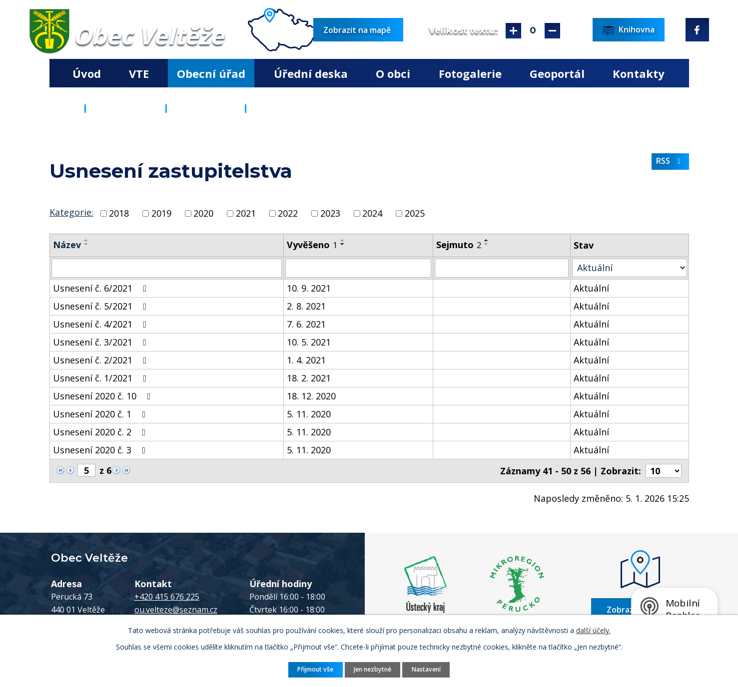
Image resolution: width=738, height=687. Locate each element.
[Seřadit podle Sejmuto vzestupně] (486, 240)
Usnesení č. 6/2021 (102, 288)
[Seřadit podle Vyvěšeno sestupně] (342, 244)
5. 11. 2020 (309, 414)
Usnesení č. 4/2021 (102, 324)
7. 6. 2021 (306, 324)
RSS (670, 160)
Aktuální (591, 288)
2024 (372, 213)
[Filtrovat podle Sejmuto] (502, 268)
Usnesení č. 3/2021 (102, 342)
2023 (330, 213)
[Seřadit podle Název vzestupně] (86, 240)
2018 (119, 213)
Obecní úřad (211, 73)
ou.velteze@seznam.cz (175, 609)
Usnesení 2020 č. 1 (101, 414)
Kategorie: (71, 212)
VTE (139, 73)
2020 (203, 213)
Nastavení (426, 669)
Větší (513, 30)
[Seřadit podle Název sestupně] (86, 244)
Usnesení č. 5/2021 (102, 306)
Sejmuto (458, 245)
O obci (393, 73)
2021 (246, 213)
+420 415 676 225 (166, 596)
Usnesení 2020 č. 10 (104, 396)
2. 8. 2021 (306, 306)
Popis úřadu (205, 107)
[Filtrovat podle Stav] (629, 268)
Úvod (86, 73)
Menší (552, 30)
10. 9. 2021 (309, 288)
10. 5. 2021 (309, 342)
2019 (161, 213)
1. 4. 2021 (306, 360)
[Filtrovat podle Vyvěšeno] (358, 268)
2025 (415, 213)
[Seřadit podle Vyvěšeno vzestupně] (342, 240)
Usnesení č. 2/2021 (102, 360)
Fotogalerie (470, 73)
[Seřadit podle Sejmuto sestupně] (486, 244)
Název (67, 245)
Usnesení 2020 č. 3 (101, 450)
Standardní (533, 30)
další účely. (593, 630)
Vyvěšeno (312, 245)
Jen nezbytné (372, 669)
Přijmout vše (315, 669)
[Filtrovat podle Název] (166, 268)
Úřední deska (311, 73)
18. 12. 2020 (311, 396)
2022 (288, 213)
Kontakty (639, 73)
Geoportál (557, 73)
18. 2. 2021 (309, 378)
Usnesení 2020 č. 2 (101, 432)
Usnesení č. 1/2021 (102, 378)
